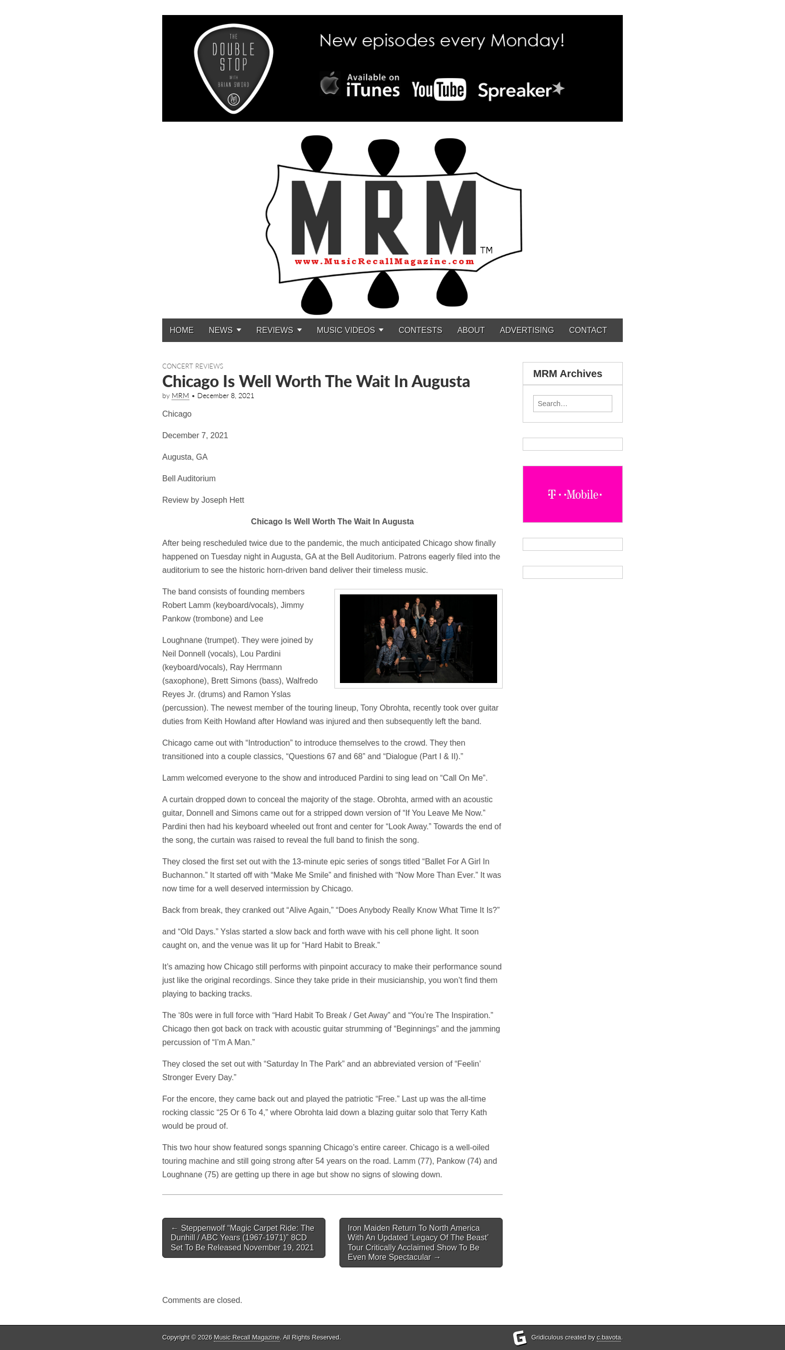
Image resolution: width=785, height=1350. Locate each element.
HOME (182, 330)
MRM (180, 396)
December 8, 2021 (225, 396)
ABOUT (471, 330)
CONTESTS (420, 330)
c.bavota (609, 1337)
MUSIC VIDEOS (346, 330)
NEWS (221, 330)
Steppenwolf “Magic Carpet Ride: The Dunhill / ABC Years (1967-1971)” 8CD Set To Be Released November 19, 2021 (242, 1237)
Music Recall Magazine (247, 1337)
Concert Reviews (192, 366)
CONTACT (588, 330)
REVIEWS (274, 330)
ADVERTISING (527, 330)
